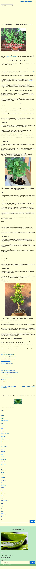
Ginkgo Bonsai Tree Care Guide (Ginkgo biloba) (7, 379)
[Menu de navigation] (34, 2)
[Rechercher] (6, 5)
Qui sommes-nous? (4, 557)
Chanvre (2, 434)
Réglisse (2, 501)
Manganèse (3, 480)
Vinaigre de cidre (3, 518)
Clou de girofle (3, 439)
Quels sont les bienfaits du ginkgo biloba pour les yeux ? (8, 361)
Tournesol (2, 516)
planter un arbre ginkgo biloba (12, 56)
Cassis (2, 431)
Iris (1, 472)
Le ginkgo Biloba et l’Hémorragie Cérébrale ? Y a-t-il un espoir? (8, 370)
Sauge (2, 506)
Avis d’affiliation (3, 562)
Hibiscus (2, 460)
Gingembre (2, 452)
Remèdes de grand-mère (5, 503)
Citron (2, 437)
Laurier (2, 477)
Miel (1, 485)
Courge (2, 444)
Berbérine (2, 419)
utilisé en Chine (31, 80)
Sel (1, 508)
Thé (1, 511)
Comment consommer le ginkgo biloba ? (6, 377)
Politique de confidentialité (5, 560)
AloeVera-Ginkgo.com (18, 532)
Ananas (2, 414)
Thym (2, 513)
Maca (2, 478)
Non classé (2, 490)
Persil (2, 495)
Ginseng (2, 455)
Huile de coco (3, 465)
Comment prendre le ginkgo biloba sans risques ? (7, 368)
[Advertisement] (18, 13)
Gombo (2, 457)
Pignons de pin (3, 496)
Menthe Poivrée (3, 483)
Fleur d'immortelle (4, 449)
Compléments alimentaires (5, 442)
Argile (2, 416)
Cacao (2, 426)
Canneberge (3, 427)
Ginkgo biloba (3, 454)
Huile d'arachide (3, 462)
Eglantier (2, 447)
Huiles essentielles (4, 470)
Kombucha (2, 475)
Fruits (2, 450)
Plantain (2, 500)
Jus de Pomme (3, 473)
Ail (1, 411)
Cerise (2, 432)
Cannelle (2, 429)
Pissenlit (2, 498)
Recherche (33, 524)
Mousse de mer (3, 488)
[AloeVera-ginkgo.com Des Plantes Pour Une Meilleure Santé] (26, 2)
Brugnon (2, 424)
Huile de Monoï (3, 467)
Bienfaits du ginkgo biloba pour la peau (5, 363)
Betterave (2, 421)
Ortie (1, 493)
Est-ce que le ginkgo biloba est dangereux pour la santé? (8, 372)
